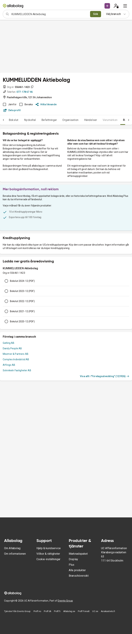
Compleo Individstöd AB (16, 359)
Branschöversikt (79, 575)
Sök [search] (95, 14)
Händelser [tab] (90, 120)
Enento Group (65, 600)
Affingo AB (9, 365)
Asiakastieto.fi (108, 611)
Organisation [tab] (70, 120)
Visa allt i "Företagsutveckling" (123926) (104, 376)
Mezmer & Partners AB (15, 354)
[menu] (125, 6)
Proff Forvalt (84, 611)
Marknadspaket (78, 553)
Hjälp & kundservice (48, 548)
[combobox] (49, 14)
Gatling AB (8, 343)
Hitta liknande (46, 104)
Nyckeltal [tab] (30, 120)
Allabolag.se (69, 611)
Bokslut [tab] (13, 120)
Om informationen (15, 553)
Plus (71, 564)
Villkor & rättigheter (48, 553)
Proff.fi (57, 611)
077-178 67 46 (24, 91)
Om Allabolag (12, 548)
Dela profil (12, 110)
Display (73, 559)
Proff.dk (47, 611)
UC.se (95, 611)
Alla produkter (77, 570)
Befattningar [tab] (49, 120)
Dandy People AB (12, 348)
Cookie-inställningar (48, 559)
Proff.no (37, 611)
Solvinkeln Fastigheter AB (17, 370)
